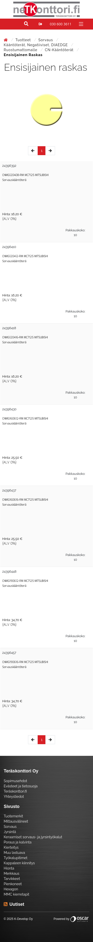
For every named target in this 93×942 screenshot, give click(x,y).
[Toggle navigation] (80, 24)
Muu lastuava (14, 853)
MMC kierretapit (16, 894)
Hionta (9, 868)
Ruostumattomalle (21, 50)
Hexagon (11, 889)
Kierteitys (11, 847)
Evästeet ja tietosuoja (20, 786)
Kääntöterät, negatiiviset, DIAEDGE (36, 45)
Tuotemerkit (13, 816)
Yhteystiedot (14, 797)
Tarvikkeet (12, 879)
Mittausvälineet (16, 821)
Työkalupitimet (15, 858)
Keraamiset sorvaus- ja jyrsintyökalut (33, 837)
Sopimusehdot (15, 781)
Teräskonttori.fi (15, 791)
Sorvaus (46, 40)
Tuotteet (23, 40)
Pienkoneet (13, 884)
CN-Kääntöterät (60, 50)
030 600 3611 (60, 24)
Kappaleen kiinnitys (19, 863)
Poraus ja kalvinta (17, 842)
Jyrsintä (10, 832)
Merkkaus (11, 873)
